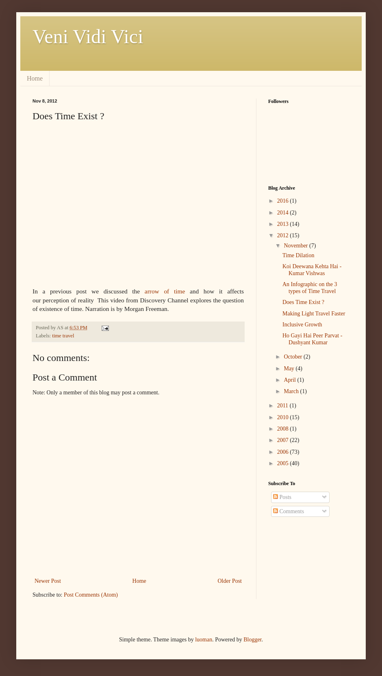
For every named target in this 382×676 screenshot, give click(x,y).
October (294, 357)
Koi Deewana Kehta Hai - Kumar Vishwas (311, 269)
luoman (203, 640)
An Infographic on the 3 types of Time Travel (309, 287)
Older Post (230, 581)
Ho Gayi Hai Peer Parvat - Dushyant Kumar (312, 339)
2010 (283, 417)
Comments (288, 511)
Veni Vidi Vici (88, 36)
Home (35, 78)
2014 (283, 213)
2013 (283, 224)
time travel (63, 336)
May (289, 368)
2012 (283, 235)
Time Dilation (298, 255)
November (296, 246)
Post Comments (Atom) (91, 595)
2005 (283, 463)
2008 (283, 429)
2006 (283, 452)
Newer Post (48, 581)
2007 (283, 440)
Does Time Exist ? (303, 302)
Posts (282, 497)
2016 (283, 201)
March (292, 391)
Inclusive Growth (302, 325)
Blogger (252, 640)
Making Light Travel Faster (313, 314)
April (290, 380)
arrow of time (165, 291)
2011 (283, 406)
